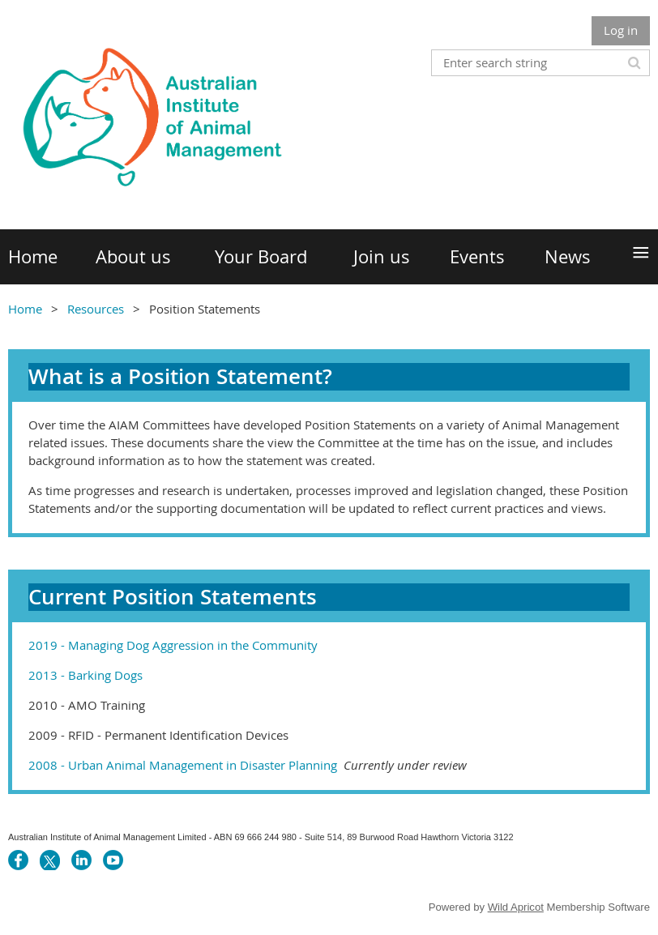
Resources (95, 309)
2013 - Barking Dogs (85, 675)
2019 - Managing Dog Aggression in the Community (173, 645)
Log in (621, 30)
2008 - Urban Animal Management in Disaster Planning (247, 765)
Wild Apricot (516, 907)
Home (25, 309)
